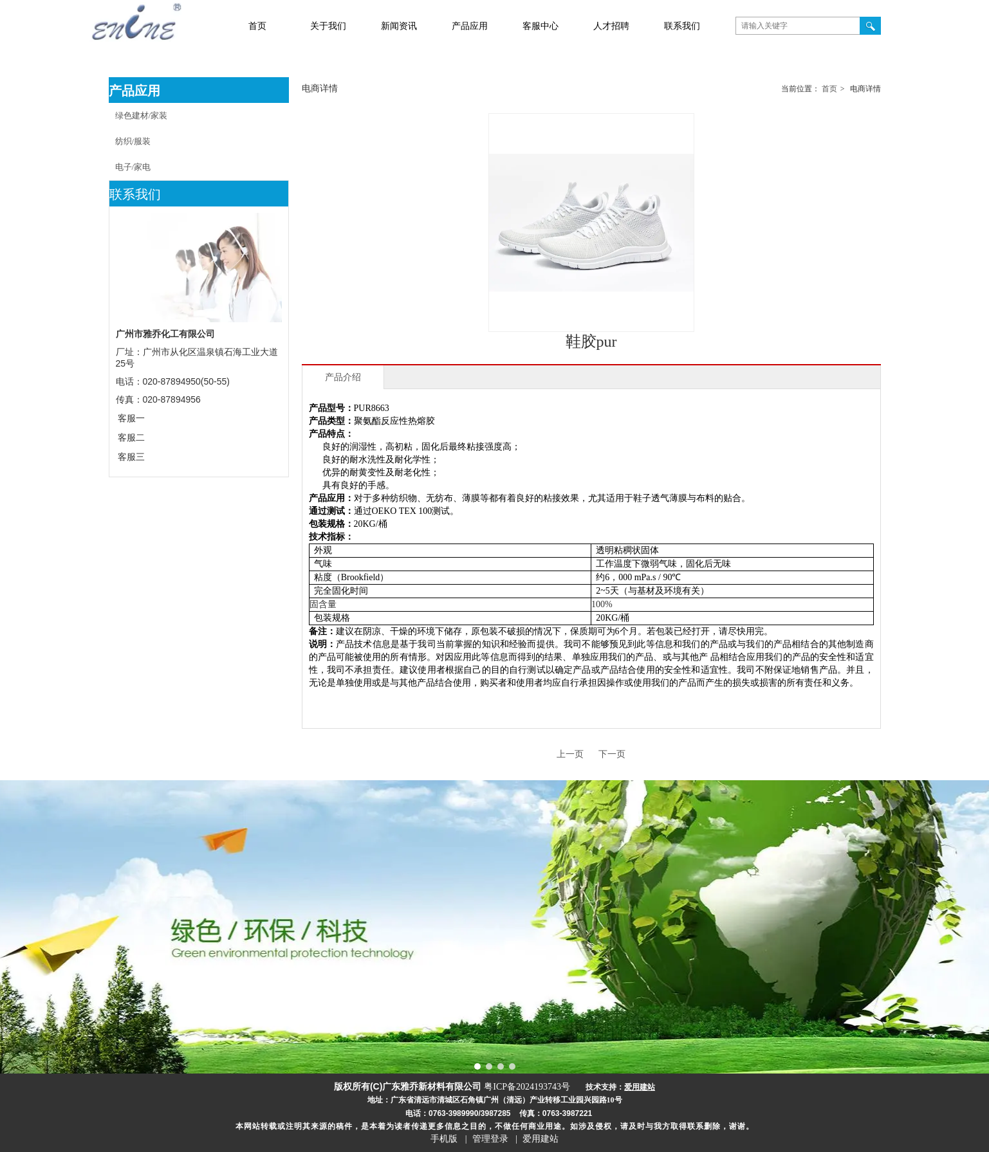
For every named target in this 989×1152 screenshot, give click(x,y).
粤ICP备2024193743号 (527, 1087)
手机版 (444, 1139)
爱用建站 (540, 1139)
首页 (829, 88)
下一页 (611, 754)
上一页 (570, 754)
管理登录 (490, 1139)
